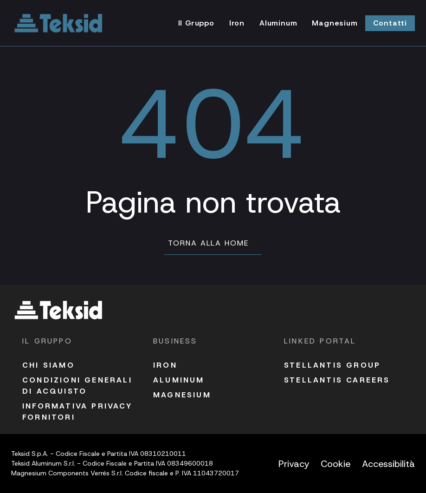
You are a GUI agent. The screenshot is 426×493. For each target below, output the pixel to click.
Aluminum (179, 380)
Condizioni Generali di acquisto (77, 385)
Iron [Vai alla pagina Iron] (237, 23)
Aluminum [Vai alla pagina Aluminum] (278, 23)
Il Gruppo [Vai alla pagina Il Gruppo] (196, 23)
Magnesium (182, 395)
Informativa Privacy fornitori (77, 411)
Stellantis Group (332, 365)
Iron (165, 365)
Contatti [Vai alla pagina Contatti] (390, 23)
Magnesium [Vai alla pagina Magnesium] (334, 23)
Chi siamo (48, 365)
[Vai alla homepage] (58, 23)
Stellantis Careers (337, 380)
